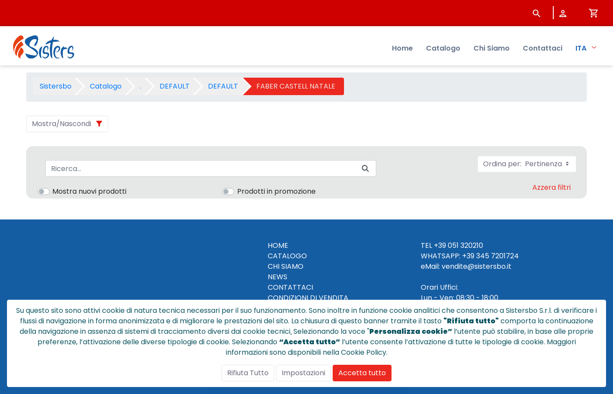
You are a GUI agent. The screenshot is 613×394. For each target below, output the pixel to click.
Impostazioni (303, 373)
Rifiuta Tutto (248, 373)
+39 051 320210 (458, 245)
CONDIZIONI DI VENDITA (308, 298)
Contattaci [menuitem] (542, 48)
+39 (468, 256)
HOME (278, 245)
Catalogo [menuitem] (443, 48)
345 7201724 (497, 256)
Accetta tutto (362, 373)
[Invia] (365, 169)
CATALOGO (287, 256)
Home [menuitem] (402, 48)
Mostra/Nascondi (61, 124)
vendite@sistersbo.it (476, 266)
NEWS (277, 277)
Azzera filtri (551, 187)
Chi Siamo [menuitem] (491, 48)
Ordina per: (527, 164)
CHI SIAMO (285, 266)
